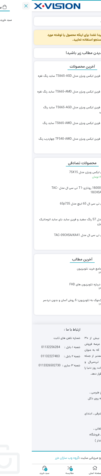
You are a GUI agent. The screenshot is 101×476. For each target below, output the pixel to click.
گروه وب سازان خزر (35, 458)
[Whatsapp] (87, 446)
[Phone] (87, 430)
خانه (94, 21)
